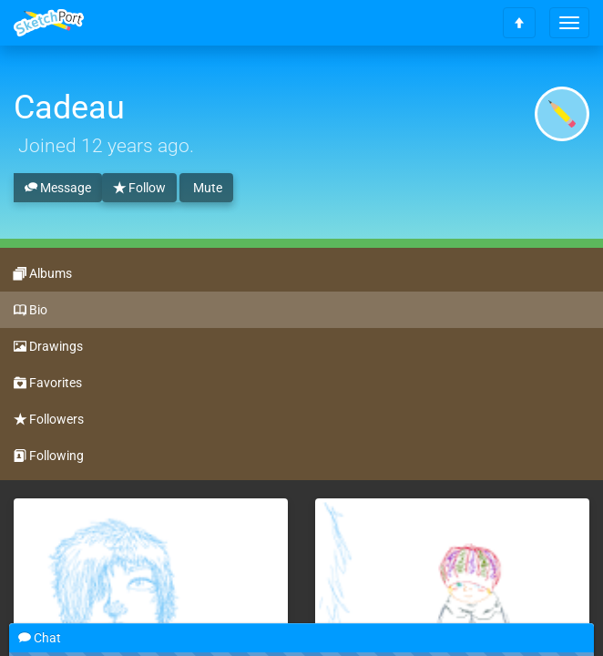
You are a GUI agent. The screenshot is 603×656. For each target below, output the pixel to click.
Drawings (48, 347)
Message (58, 188)
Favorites (48, 383)
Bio (30, 310)
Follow (139, 188)
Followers (49, 420)
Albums (43, 274)
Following (49, 456)
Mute (206, 187)
